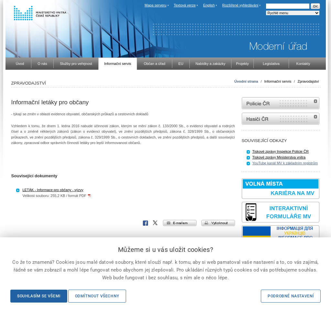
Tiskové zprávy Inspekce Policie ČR (280, 151)
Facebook (145, 223)
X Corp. (155, 223)
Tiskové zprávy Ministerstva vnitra (279, 157)
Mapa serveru (155, 5)
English (209, 5)
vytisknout (218, 223)
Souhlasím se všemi (38, 296)
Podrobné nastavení (291, 296)
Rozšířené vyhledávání (240, 5)
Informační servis (278, 81)
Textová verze (185, 5)
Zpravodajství (308, 81)
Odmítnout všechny (97, 296)
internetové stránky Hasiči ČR (280, 119)
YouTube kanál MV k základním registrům (285, 163)
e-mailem (180, 223)
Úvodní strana (246, 81)
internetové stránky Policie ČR (280, 103)
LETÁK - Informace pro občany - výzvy (53, 190)
